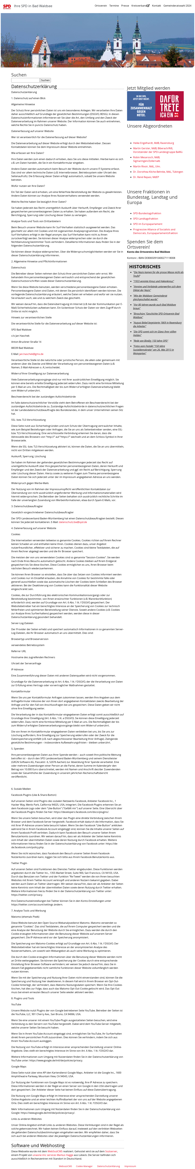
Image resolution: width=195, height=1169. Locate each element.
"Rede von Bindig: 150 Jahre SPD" (150, 340)
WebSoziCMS (55, 1151)
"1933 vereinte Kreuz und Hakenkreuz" (153, 281)
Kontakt (156, 5)
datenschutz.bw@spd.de (73, 522)
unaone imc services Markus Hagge (53, 1155)
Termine (114, 5)
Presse (125, 5)
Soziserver (111, 1151)
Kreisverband (140, 5)
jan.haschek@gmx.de (31, 354)
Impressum (130, 1166)
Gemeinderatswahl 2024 (177, 5)
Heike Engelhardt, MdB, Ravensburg (153, 143)
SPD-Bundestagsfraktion (147, 213)
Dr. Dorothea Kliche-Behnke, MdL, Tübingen (158, 171)
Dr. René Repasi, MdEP (146, 177)
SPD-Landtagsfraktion (145, 218)
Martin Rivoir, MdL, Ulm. (147, 166)
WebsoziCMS (65, 1166)
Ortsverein (101, 5)
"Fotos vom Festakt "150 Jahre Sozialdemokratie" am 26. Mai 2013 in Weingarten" (153, 349)
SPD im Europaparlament (147, 224)
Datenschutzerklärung (108, 1166)
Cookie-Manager (84, 1166)
